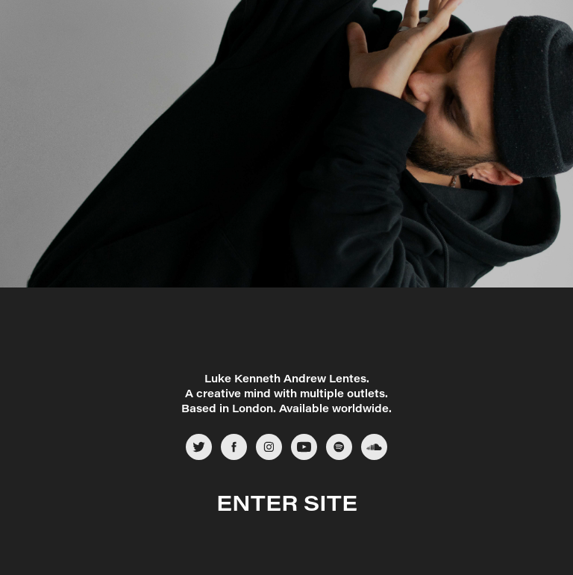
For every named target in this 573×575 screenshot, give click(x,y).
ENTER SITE (286, 502)
